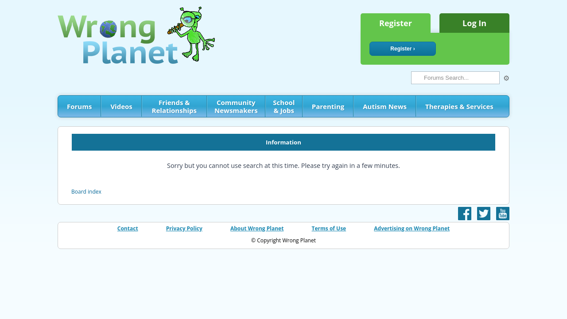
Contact (127, 228)
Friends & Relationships (174, 106)
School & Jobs (284, 106)
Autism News (385, 106)
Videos (121, 106)
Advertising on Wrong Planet (412, 228)
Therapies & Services (459, 106)
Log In (474, 23)
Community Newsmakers (236, 106)
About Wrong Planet (257, 228)
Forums (79, 106)
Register (395, 23)
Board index (86, 191)
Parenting (328, 106)
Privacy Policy (184, 228)
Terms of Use (329, 228)
